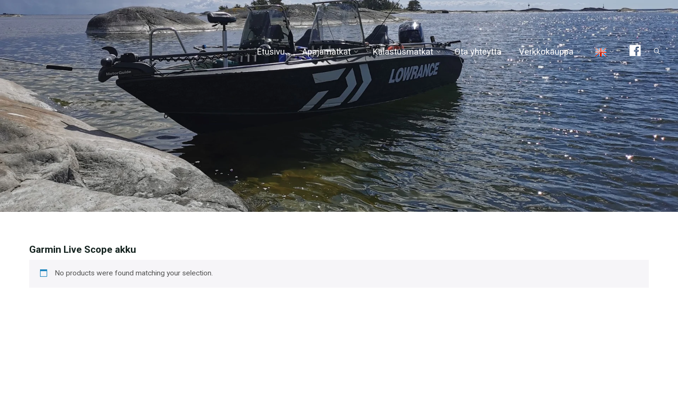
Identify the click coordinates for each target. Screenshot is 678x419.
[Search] (652, 51)
